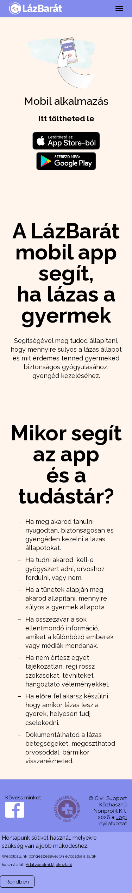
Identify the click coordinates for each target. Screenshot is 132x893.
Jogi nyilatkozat (113, 820)
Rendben (17, 882)
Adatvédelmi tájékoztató (49, 864)
